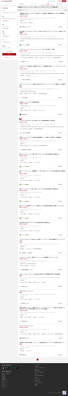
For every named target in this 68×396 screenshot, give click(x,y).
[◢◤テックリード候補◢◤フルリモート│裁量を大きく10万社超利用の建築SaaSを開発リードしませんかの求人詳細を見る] (42, 212)
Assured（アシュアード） (5, 386)
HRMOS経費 (3, 378)
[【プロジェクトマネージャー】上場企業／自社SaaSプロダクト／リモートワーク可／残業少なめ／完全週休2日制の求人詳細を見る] (42, 91)
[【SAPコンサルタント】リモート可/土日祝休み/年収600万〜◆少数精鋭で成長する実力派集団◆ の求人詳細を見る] (42, 280)
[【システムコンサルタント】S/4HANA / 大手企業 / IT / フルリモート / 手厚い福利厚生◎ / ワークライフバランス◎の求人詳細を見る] (42, 246)
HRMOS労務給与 (4, 379)
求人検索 (47, 3)
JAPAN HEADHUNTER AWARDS (39, 375)
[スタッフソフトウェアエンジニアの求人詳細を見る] (42, 332)
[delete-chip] (15, 18)
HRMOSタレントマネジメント (6, 374)
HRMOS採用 (3, 375)
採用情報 (36, 385)
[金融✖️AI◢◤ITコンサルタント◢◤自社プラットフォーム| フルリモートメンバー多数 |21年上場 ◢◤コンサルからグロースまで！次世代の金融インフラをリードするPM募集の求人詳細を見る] (42, 315)
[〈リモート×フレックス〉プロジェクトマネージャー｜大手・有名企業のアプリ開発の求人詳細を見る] (42, 56)
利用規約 (36, 377)
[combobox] (9, 42)
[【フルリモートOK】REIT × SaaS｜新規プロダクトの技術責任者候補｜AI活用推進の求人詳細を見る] (42, 126)
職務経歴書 (21, 4)
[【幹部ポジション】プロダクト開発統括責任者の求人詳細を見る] (42, 108)
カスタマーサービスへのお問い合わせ (39, 367)
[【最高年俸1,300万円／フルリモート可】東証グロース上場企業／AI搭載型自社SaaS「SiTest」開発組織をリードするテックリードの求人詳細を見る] (42, 20)
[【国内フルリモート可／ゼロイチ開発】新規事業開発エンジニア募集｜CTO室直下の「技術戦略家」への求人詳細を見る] (42, 144)
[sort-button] (65, 10)
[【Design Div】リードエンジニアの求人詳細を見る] (42, 297)
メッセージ (34, 4)
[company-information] (36, 27)
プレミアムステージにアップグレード (39, 371)
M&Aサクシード (4, 382)
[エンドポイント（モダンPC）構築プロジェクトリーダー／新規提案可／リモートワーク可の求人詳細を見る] (42, 264)
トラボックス (3, 383)
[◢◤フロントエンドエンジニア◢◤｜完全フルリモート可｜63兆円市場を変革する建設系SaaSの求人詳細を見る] (42, 160)
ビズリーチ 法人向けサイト (38, 381)
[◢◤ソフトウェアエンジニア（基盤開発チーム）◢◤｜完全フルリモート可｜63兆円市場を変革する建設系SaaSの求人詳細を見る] (42, 178)
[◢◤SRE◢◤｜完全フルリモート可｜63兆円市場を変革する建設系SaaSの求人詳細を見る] (42, 229)
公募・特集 (59, 4)
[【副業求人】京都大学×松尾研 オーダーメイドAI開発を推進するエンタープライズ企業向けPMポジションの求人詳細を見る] (42, 349)
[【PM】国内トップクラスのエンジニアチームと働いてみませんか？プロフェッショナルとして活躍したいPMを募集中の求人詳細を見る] (42, 38)
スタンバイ (3, 387)
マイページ (8, 4)
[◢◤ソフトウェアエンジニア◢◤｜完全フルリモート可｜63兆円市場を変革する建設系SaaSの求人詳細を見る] (42, 195)
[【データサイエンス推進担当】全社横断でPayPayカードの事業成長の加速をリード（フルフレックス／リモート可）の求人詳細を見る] (42, 73)
